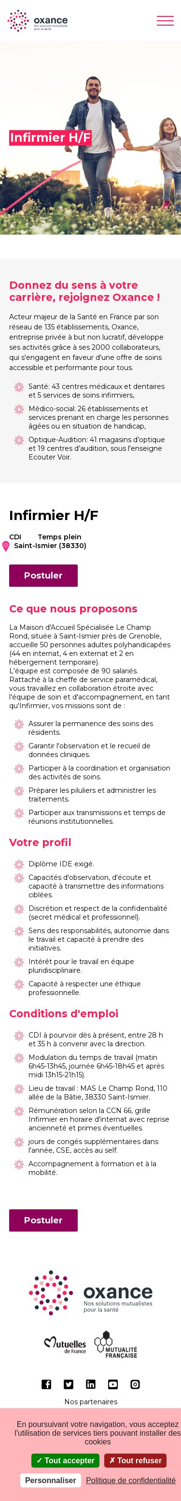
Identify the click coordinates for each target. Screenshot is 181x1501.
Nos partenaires (90, 1401)
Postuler (43, 575)
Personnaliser (50, 1480)
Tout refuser (135, 1460)
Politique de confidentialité (131, 1480)
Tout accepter (65, 1460)
